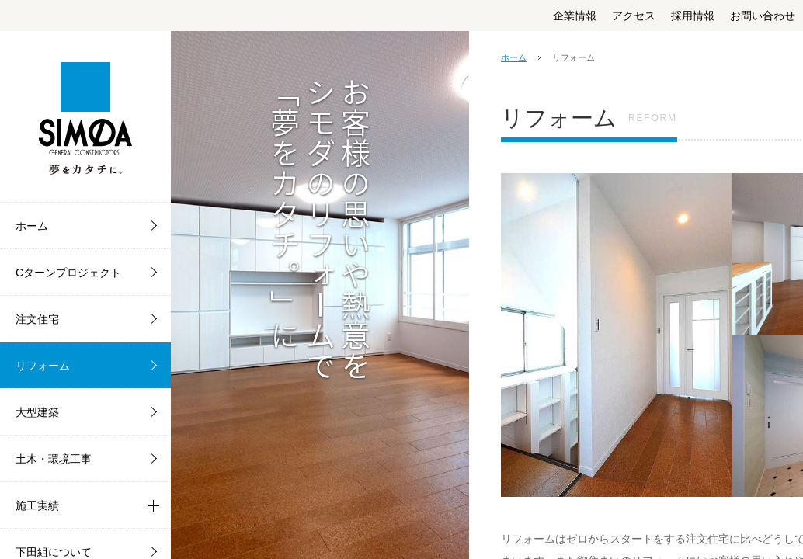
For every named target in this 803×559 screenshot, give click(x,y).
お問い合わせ (762, 15)
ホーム (514, 57)
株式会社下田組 (85, 116)
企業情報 (574, 15)
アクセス (633, 15)
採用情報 (692, 15)
